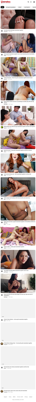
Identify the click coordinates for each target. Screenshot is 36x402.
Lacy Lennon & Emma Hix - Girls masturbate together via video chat (17, 174)
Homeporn (5, 344)
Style (4, 199)
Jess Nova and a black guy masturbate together (13, 30)
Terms (10, 396)
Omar (5, 224)
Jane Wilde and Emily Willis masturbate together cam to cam (16, 270)
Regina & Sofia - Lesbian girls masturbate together (14, 246)
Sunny (5, 368)
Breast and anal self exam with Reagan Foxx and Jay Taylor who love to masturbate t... (18, 295)
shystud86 (5, 104)
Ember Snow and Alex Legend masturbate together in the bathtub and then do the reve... (19, 222)
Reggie (5, 55)
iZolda (5, 175)
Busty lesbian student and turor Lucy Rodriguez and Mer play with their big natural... (19, 102)
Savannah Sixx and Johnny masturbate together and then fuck (16, 366)
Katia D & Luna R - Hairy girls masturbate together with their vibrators (18, 150)
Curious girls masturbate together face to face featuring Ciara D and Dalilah (19, 53)
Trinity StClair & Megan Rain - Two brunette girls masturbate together (18, 343)
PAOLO (5, 151)
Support (5, 396)
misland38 (5, 31)
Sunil (5, 320)
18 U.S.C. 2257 (20, 396)
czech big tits (27, 7)
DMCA (14, 396)
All (2, 7)
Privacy (26, 396)
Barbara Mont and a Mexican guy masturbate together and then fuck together (19, 126)
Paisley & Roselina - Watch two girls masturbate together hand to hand (18, 77)
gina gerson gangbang (10, 7)
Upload (30, 396)
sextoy (19, 7)
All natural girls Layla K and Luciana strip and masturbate (15, 390)
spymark (5, 79)
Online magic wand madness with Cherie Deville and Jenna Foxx (17, 197)
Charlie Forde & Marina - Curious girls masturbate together (16, 319)
